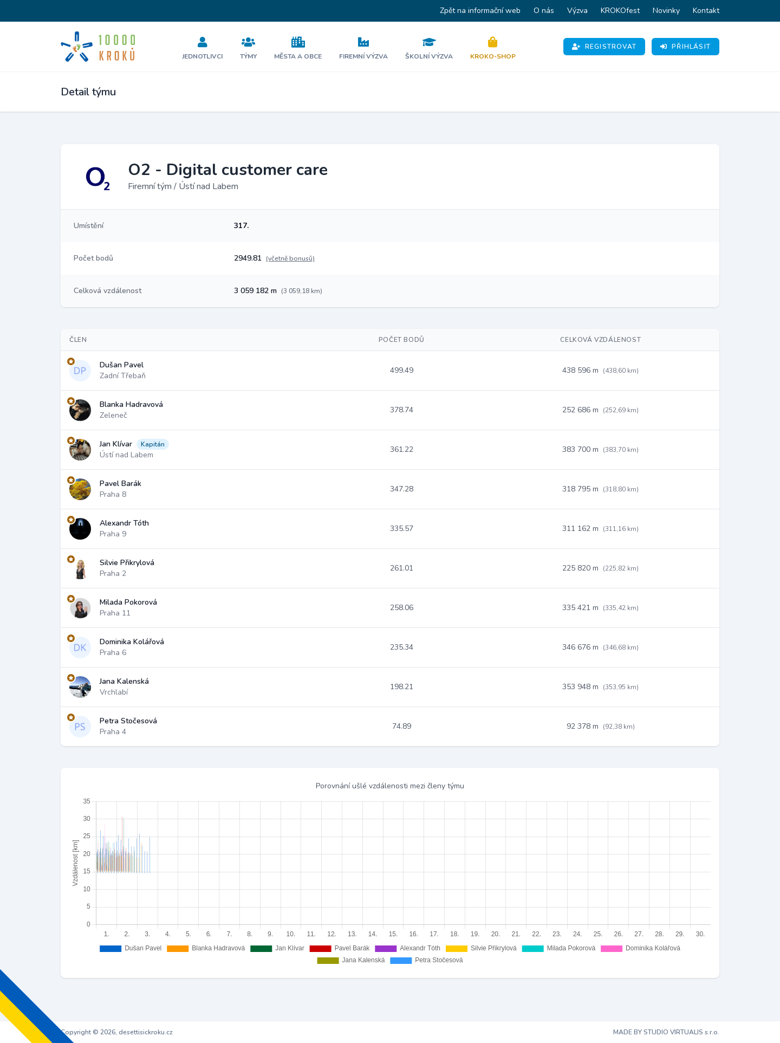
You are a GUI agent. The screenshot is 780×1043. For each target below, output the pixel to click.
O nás (544, 10)
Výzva (577, 10)
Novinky (666, 10)
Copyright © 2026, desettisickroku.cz (117, 1032)
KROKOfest (620, 10)
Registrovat (604, 46)
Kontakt (706, 10)
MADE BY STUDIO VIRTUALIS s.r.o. (666, 1032)
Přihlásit (685, 46)
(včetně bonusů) (290, 258)
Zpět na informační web (480, 10)
